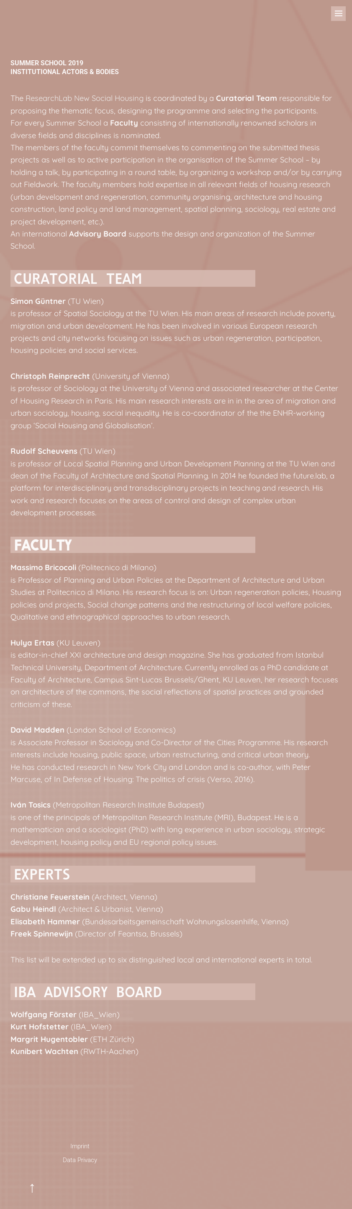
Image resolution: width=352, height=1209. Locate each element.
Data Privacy (80, 1160)
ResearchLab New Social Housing (85, 98)
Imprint (80, 1146)
